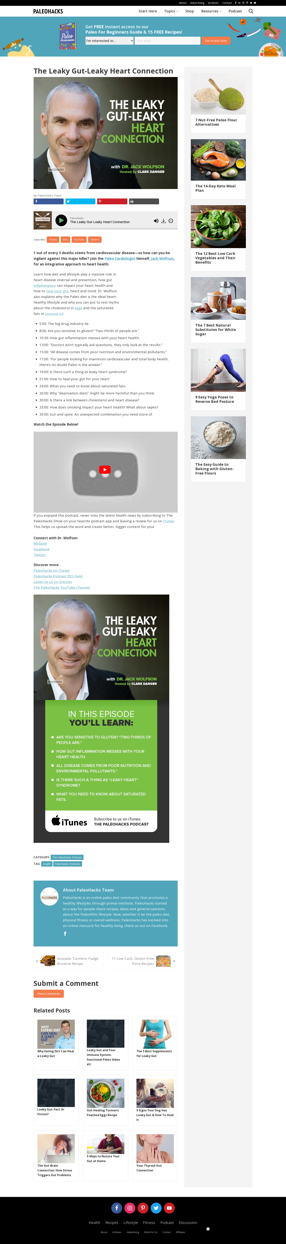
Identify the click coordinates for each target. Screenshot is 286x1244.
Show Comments (48, 994)
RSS (65, 239)
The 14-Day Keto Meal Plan (215, 188)
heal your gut (57, 291)
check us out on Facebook (145, 925)
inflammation (45, 285)
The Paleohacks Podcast (67, 857)
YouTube (79, 239)
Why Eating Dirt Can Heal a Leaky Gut (55, 1053)
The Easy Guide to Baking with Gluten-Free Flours (214, 469)
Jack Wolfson (162, 258)
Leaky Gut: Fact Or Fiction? (50, 1111)
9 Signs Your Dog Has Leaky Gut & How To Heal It (155, 1115)
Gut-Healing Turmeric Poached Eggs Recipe (103, 1112)
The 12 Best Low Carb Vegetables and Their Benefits (215, 258)
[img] (171, 221)
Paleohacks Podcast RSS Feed (58, 576)
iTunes (53, 239)
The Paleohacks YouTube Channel (62, 587)
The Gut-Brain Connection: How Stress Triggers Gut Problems (54, 1170)
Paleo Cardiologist (120, 258)
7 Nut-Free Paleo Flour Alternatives (216, 122)
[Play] (62, 220)
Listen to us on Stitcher (53, 581)
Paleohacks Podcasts (67, 864)
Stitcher (95, 239)
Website (40, 543)
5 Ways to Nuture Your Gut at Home (103, 1158)
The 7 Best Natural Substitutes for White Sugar (215, 329)
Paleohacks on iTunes (51, 570)
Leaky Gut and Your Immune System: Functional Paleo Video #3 (103, 1057)
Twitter (40, 554)
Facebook (41, 549)
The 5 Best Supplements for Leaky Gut (154, 1053)
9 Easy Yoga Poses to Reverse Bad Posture (214, 399)
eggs (78, 308)
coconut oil (54, 313)
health (47, 864)
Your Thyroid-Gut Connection (149, 1168)
